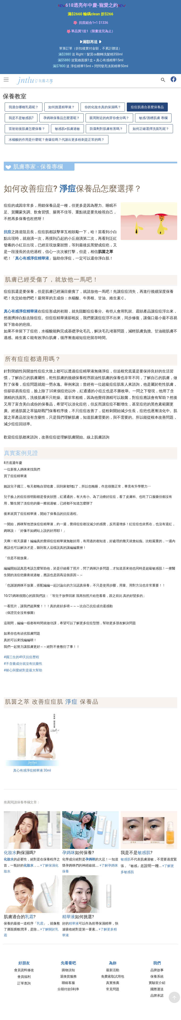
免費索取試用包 (112, 976)
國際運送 (157, 989)
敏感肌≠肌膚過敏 (67, 129)
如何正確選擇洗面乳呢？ (151, 129)
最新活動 (112, 970)
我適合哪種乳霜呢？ (23, 107)
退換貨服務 (68, 976)
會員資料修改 (24, 970)
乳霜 (29, 916)
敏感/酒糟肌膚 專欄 (153, 118)
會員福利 (24, 977)
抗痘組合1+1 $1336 (93, 23)
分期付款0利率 (68, 989)
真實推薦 (112, 983)
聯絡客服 (68, 983)
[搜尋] (163, 80)
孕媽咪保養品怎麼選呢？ (61, 118)
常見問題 (112, 989)
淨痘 (71, 701)
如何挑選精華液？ (61, 107)
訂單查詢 (24, 983)
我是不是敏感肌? (21, 118)
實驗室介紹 (157, 983)
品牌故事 (157, 970)
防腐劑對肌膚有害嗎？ (106, 129)
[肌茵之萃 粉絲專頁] (174, 80)
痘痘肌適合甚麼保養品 (147, 107)
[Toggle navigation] (6, 79)
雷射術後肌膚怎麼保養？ (27, 129)
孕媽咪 (68, 852)
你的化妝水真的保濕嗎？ (103, 107)
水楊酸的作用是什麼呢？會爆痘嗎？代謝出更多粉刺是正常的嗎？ (56, 139)
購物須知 (68, 970)
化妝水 (10, 852)
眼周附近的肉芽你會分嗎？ (109, 118)
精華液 (68, 916)
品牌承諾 (157, 995)
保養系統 (157, 976)
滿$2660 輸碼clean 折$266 (90, 14)
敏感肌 (144, 852)
